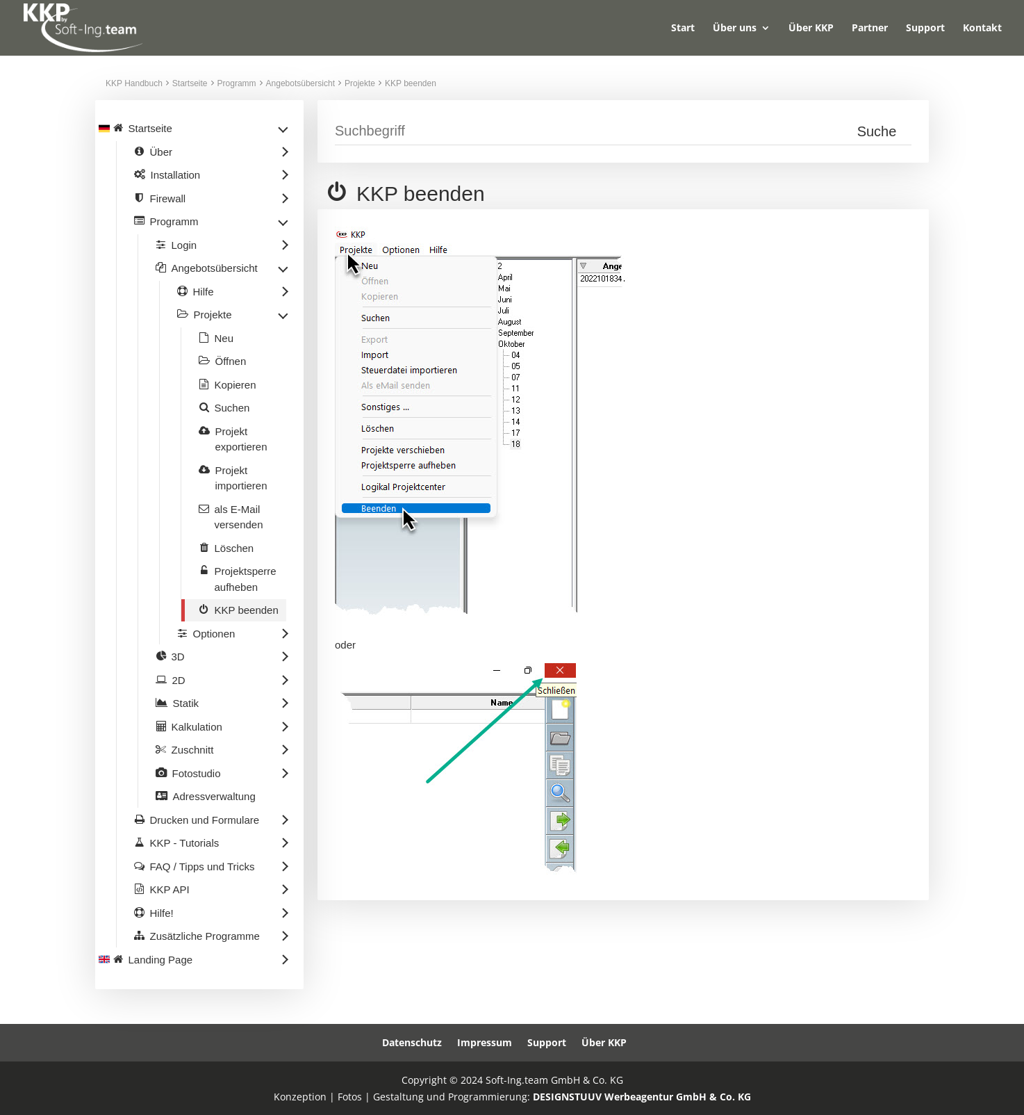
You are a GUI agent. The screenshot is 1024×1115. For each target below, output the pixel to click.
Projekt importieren (241, 478)
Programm (236, 83)
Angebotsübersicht (300, 83)
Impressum (484, 1042)
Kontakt (982, 28)
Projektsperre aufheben (245, 579)
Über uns (735, 28)
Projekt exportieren (241, 439)
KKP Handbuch (134, 83)
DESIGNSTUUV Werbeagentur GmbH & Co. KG (642, 1096)
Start (683, 28)
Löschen (234, 548)
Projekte (360, 83)
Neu (224, 338)
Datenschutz (412, 1042)
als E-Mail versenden (239, 517)
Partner (870, 28)
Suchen (232, 408)
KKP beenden (410, 83)
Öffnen (231, 361)
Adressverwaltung (214, 796)
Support (925, 28)
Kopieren (235, 385)
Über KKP (811, 28)
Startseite (190, 83)
